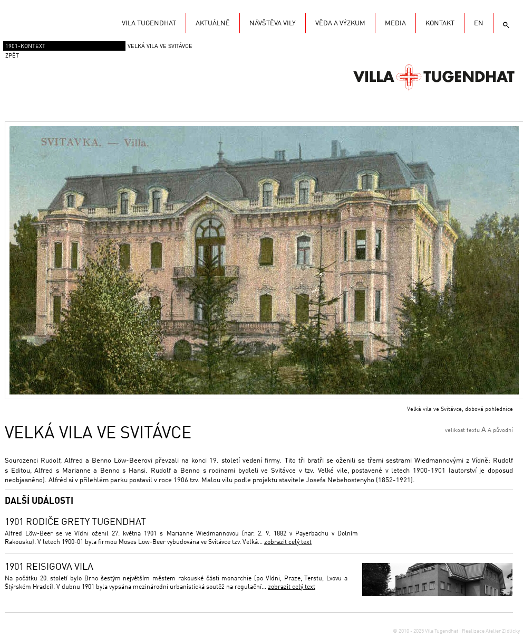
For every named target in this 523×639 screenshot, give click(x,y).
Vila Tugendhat (434, 76)
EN (478, 23)
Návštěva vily (272, 23)
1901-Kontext (25, 47)
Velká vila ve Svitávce (160, 47)
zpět (12, 56)
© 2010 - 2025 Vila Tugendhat (426, 631)
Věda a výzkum (340, 23)
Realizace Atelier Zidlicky (491, 631)
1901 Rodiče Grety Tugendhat (75, 522)
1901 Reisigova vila (49, 567)
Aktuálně (213, 23)
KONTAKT (439, 23)
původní (503, 431)
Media (395, 23)
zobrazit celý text (288, 542)
